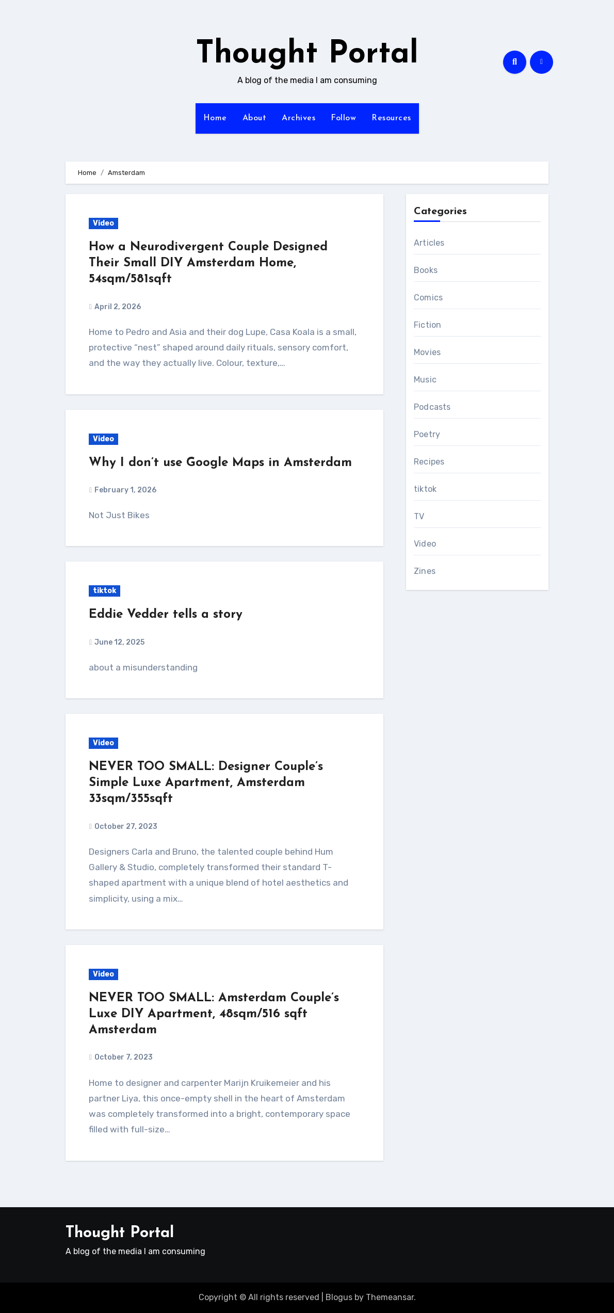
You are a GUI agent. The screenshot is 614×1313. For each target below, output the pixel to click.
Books (426, 270)
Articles (429, 243)
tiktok (104, 590)
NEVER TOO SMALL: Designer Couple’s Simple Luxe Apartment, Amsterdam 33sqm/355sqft (206, 783)
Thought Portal (307, 54)
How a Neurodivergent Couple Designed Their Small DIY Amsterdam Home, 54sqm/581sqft (208, 263)
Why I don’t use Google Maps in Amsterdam (220, 463)
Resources (391, 118)
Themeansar (390, 1297)
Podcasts (432, 407)
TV (419, 516)
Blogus (339, 1297)
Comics (428, 297)
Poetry (427, 434)
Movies (427, 352)
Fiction (427, 325)
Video (103, 223)
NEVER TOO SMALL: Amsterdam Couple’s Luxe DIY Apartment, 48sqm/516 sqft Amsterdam (214, 1014)
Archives (298, 118)
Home (215, 118)
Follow (343, 118)
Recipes (429, 462)
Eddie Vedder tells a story (166, 615)
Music (425, 380)
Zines (424, 571)
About (255, 118)
